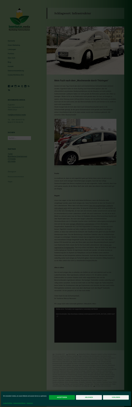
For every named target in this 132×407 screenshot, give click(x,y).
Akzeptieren (62, 397)
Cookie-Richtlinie (7, 403)
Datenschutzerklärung (19, 403)
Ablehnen (89, 397)
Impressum (30, 403)
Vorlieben (116, 397)
